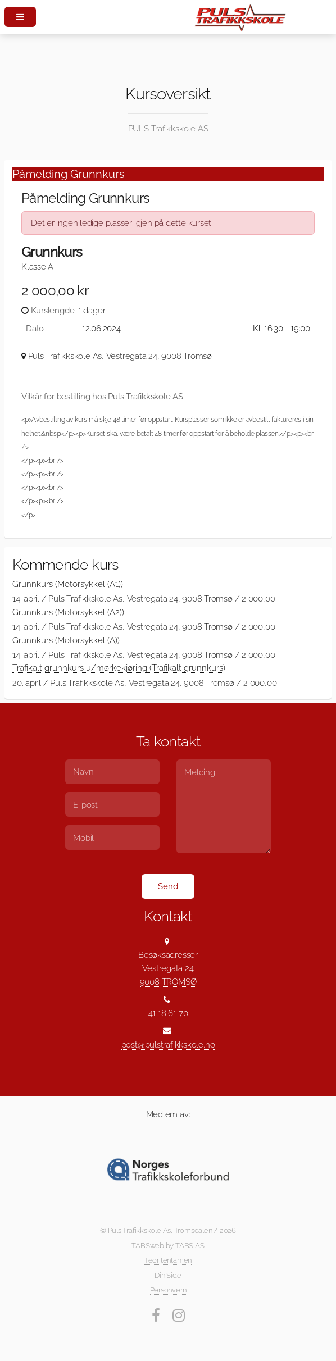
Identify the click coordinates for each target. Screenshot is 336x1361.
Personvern (168, 1290)
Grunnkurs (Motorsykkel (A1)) (67, 584)
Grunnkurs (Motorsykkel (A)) (66, 640)
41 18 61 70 (168, 1013)
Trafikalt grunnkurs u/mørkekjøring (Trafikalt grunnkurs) (118, 667)
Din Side (168, 1275)
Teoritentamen (168, 1260)
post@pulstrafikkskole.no (168, 1044)
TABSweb (147, 1245)
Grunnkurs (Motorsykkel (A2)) (68, 612)
